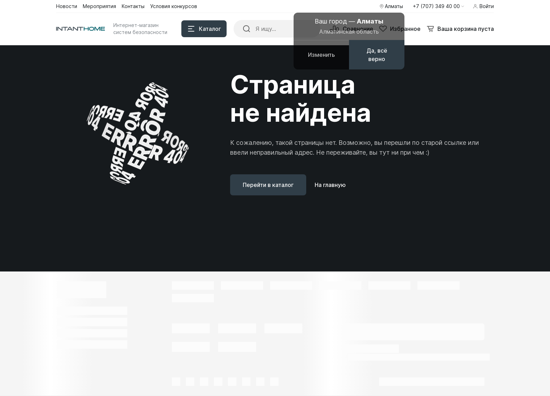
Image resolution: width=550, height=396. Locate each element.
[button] (438, 6)
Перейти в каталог (268, 184)
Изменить (321, 54)
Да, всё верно (377, 54)
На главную (330, 184)
